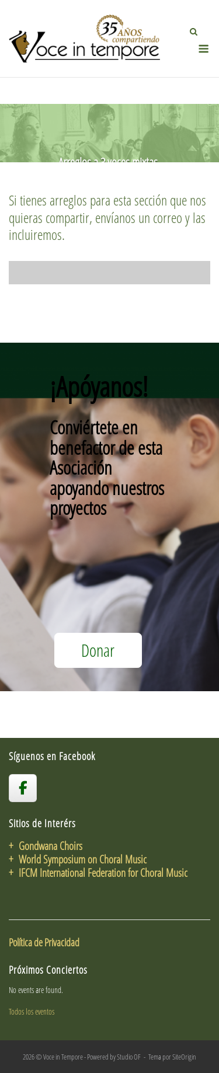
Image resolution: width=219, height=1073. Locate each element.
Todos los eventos (31, 1011)
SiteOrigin (184, 1056)
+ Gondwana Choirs (45, 845)
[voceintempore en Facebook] (23, 788)
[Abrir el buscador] (194, 31)
